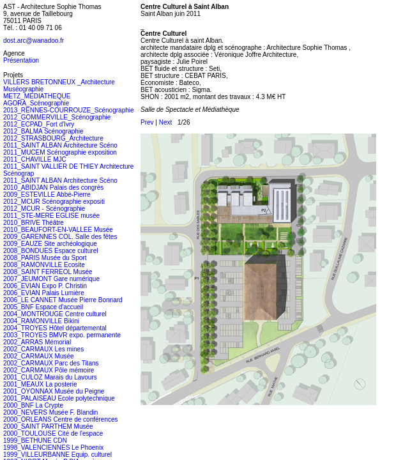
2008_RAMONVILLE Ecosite (44, 264)
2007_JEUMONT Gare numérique (51, 278)
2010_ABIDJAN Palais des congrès (53, 187)
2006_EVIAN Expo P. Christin (45, 285)
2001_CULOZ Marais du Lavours (50, 377)
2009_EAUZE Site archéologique (50, 243)
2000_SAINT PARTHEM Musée (48, 426)
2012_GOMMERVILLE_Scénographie (56, 117)
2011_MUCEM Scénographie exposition (60, 152)
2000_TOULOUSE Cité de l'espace (53, 433)
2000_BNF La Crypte (33, 405)
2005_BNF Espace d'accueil (43, 306)
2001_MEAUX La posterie (40, 384)
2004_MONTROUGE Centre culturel (55, 314)
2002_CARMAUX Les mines (43, 349)
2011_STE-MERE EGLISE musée (51, 215)
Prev (147, 122)
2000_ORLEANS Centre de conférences (60, 419)
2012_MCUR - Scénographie (44, 208)
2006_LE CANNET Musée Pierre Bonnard (63, 299)
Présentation (21, 60)
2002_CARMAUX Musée (38, 356)
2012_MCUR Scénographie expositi (54, 201)
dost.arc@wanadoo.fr (33, 40)
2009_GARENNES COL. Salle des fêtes (60, 236)
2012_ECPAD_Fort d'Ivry (38, 124)
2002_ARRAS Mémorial (37, 342)
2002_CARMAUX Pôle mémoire (48, 370)
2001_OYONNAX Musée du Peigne (53, 391)
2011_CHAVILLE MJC (34, 159)
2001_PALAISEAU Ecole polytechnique (59, 398)
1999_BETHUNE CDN (35, 440)
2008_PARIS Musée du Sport (44, 257)
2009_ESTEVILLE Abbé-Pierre (47, 194)
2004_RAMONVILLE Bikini (41, 321)
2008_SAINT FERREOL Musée (48, 271)
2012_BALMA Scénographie (43, 131)
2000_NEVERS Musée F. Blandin (50, 412)
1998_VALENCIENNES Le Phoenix (53, 447)
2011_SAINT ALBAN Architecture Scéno (60, 145)
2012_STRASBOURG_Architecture (53, 138)
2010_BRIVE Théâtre (33, 222)
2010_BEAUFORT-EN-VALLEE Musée (58, 229)
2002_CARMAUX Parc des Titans (51, 363)
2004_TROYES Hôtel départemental (55, 328)
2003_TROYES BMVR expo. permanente (62, 335)
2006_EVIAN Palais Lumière (43, 292)
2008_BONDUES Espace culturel (50, 250)
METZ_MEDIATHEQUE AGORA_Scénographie (36, 100)
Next (165, 122)
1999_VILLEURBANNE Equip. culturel (57, 454)
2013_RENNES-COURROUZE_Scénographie (68, 110)
